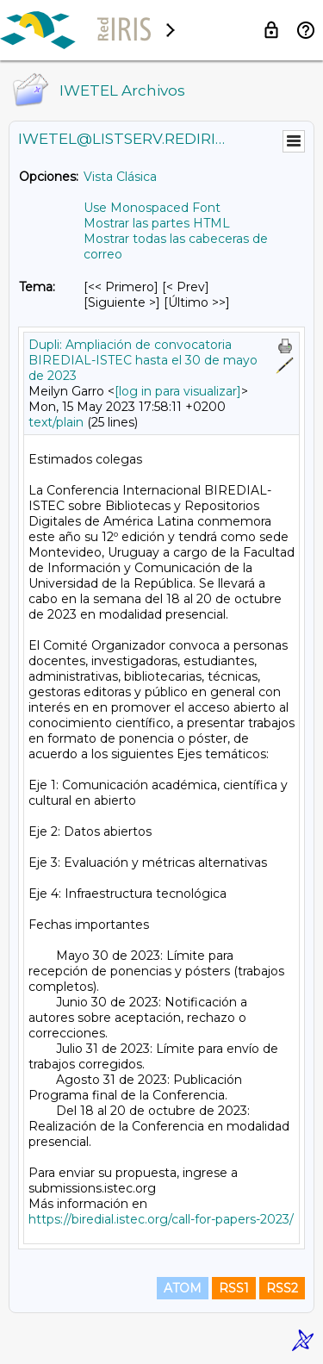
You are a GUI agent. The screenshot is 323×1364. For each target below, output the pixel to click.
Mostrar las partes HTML (157, 223)
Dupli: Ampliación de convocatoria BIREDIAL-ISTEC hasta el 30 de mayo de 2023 (143, 360)
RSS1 (234, 1288)
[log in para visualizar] (178, 391)
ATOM (183, 1288)
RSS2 (282, 1288)
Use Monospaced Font (152, 207)
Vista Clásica (120, 176)
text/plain (56, 422)
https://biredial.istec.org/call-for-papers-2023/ (161, 1219)
